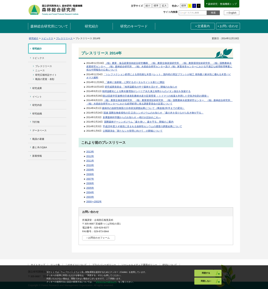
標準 (156, 5)
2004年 (90, 192)
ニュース (40, 70)
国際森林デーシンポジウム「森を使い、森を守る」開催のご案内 (138, 121)
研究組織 (37, 113)
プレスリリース (64, 38)
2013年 (90, 151)
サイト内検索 (170, 12)
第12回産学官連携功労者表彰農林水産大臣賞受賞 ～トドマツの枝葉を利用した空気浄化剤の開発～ (156, 95)
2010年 (90, 165)
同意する (206, 273)
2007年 (90, 178)
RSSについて (170, 265)
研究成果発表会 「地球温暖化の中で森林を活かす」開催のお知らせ (141, 86)
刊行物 (35, 122)
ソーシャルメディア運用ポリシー (139, 265)
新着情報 (37, 155)
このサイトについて (76, 265)
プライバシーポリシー (104, 265)
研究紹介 (33, 38)
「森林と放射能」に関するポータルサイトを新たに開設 (134, 82)
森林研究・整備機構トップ (222, 4)
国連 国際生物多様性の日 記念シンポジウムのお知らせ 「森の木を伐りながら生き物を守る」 (153, 112)
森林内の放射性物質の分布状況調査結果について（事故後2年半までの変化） (143, 108)
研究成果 (37, 88)
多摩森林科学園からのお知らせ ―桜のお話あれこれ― (132, 117)
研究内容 (37, 105)
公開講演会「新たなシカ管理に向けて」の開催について (133, 130)
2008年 (90, 174)
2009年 (90, 169)
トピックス (47, 38)
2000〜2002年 (94, 201)
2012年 (90, 156)
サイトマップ (38, 265)
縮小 (147, 5)
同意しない (206, 281)
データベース (39, 130)
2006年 (90, 183)
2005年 (90, 188)
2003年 (90, 197)
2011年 (90, 160)
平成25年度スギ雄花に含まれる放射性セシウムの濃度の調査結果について (142, 126)
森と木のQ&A (39, 147)
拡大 (164, 5)
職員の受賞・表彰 (44, 79)
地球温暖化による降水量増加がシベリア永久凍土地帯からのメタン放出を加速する (146, 91)
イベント (37, 96)
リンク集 (55, 265)
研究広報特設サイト (46, 74)
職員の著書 (38, 139)
